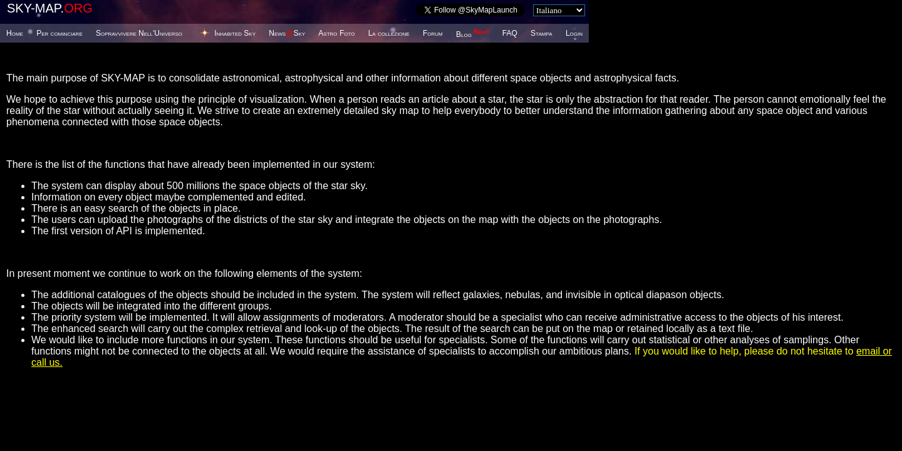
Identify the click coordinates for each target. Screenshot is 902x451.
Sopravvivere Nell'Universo (139, 33)
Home (14, 33)
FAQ (509, 33)
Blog (472, 34)
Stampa (541, 33)
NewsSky (287, 33)
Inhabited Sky (235, 33)
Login (574, 33)
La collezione (389, 33)
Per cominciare (59, 33)
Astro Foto (336, 33)
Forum (433, 33)
